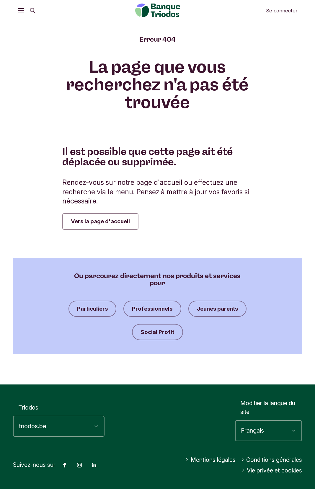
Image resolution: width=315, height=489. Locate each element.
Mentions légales (211, 459)
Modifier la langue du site (267, 408)
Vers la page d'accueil (101, 221)
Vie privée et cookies (272, 470)
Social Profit (191, 333)
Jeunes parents (128, 333)
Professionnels (186, 309)
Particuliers (123, 309)
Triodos (28, 407)
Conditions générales (271, 459)
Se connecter (282, 11)
